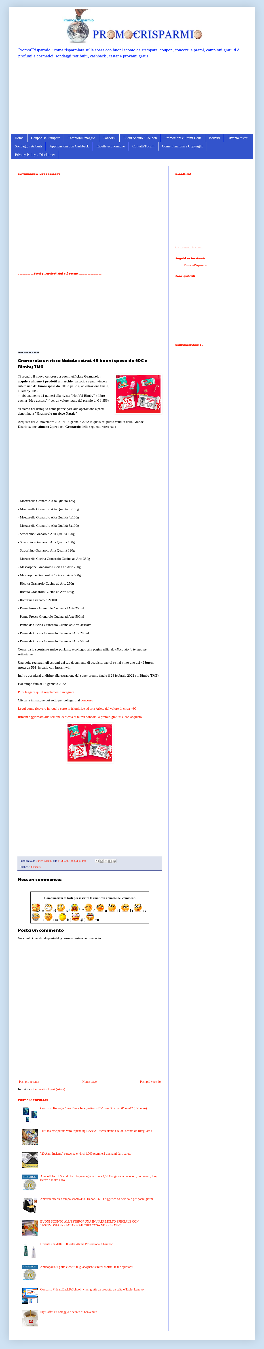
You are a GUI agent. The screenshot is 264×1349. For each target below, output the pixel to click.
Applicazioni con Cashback (69, 146)
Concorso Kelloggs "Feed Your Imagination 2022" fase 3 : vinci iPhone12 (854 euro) (93, 1108)
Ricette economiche (110, 146)
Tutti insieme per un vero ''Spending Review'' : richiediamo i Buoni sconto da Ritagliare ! (96, 1131)
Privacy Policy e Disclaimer (35, 155)
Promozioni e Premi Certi (183, 138)
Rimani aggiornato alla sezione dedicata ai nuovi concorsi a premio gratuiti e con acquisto (80, 717)
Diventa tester (237, 138)
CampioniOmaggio (81, 138)
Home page (89, 1081)
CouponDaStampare (45, 138)
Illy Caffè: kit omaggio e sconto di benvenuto (68, 1312)
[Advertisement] (132, 96)
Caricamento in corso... (189, 247)
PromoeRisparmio (195, 265)
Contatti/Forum (143, 146)
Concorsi (109, 138)
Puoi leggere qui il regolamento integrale (46, 692)
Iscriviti (214, 138)
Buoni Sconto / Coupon (140, 138)
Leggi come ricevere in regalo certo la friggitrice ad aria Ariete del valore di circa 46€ (77, 708)
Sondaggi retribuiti (28, 146)
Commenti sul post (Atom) (48, 1089)
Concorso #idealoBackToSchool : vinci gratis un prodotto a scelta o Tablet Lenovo (92, 1289)
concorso (87, 700)
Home (19, 138)
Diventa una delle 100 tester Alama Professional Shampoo (76, 1244)
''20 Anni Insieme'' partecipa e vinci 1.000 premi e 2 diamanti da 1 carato (85, 1153)
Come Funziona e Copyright (182, 146)
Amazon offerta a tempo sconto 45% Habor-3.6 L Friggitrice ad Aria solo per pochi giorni (96, 1199)
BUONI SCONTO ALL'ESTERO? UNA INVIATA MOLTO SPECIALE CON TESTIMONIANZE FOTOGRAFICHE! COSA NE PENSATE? (89, 1223)
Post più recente (29, 1081)
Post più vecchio (150, 1081)
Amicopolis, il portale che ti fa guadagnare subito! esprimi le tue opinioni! (86, 1267)
